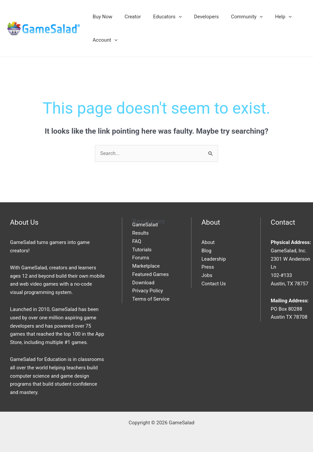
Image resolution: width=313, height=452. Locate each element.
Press (207, 267)
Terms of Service (150, 299)
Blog (206, 251)
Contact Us (213, 284)
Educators (162, 17)
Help (271, 17)
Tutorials (142, 250)
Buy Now (101, 17)
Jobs (206, 275)
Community (237, 17)
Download (143, 283)
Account (104, 40)
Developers (198, 17)
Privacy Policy (147, 291)
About (208, 242)
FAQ (136, 241)
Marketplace (146, 266)
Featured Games (150, 274)
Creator (129, 17)
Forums (140, 258)
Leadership (213, 259)
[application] (173, 17)
